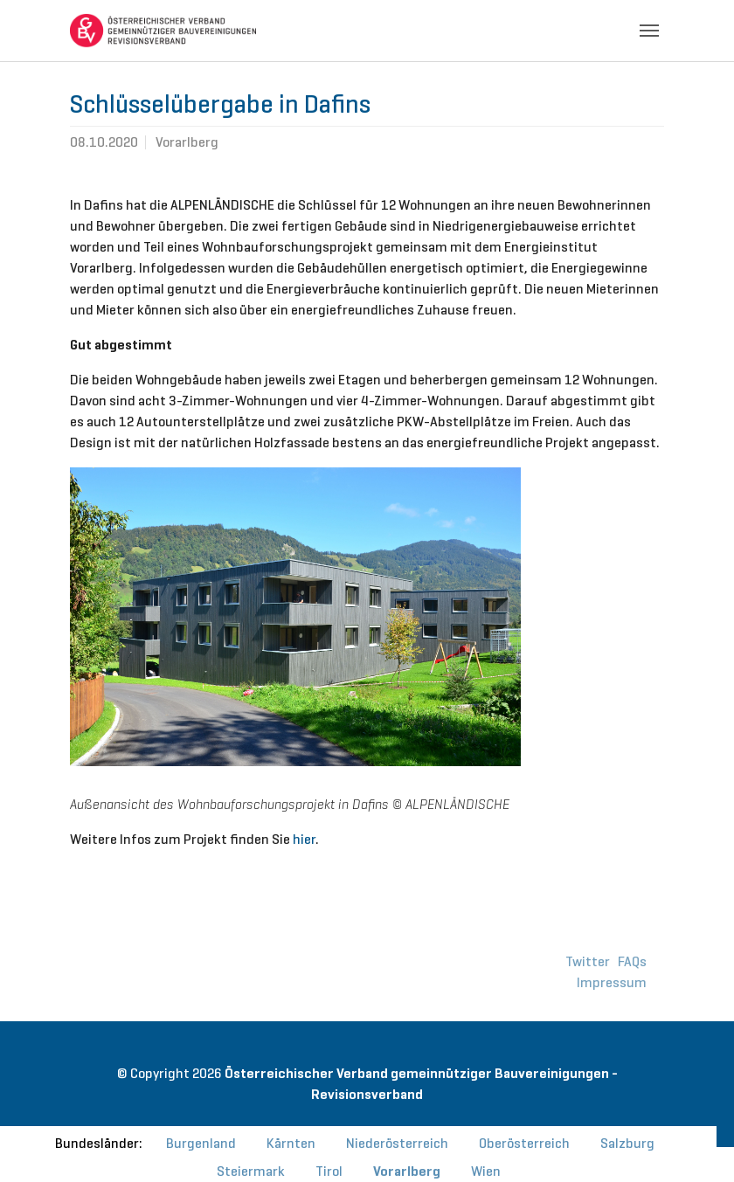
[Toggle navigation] (649, 30)
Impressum (612, 982)
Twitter (587, 961)
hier (304, 839)
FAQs (632, 961)
